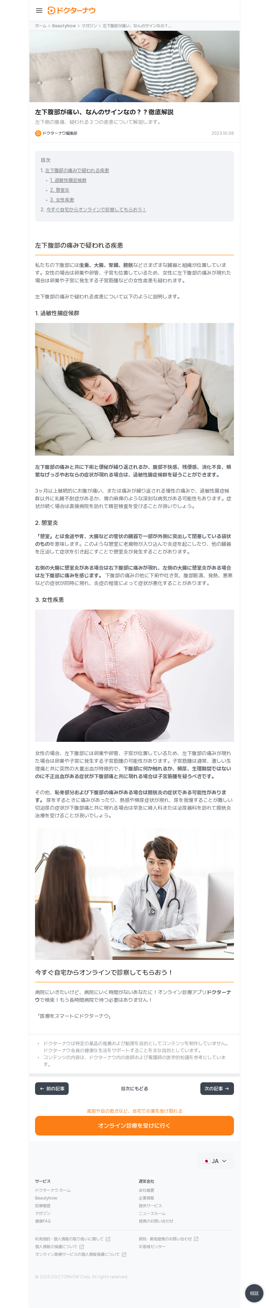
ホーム (41, 25)
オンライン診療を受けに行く (134, 1125)
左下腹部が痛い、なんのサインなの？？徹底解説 (137, 26)
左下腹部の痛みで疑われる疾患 (77, 170)
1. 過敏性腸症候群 (68, 180)
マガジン (89, 25)
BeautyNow (64, 25)
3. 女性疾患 (62, 200)
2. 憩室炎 (59, 190)
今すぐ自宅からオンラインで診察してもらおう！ (96, 209)
